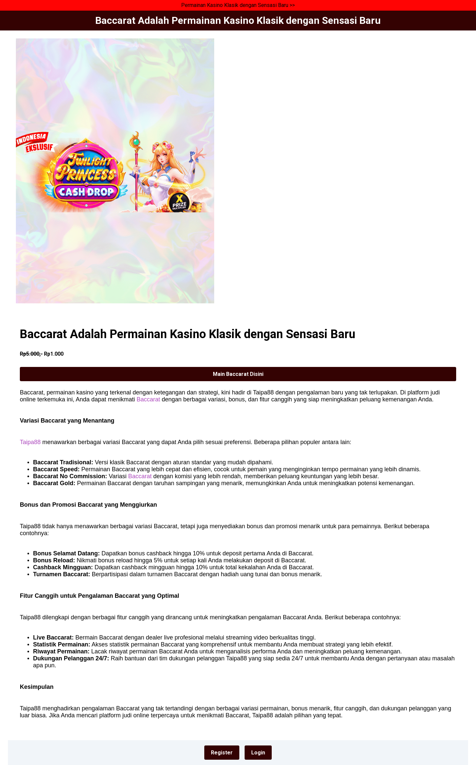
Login (258, 752)
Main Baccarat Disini (238, 374)
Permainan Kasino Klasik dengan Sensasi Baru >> (238, 5)
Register (222, 752)
